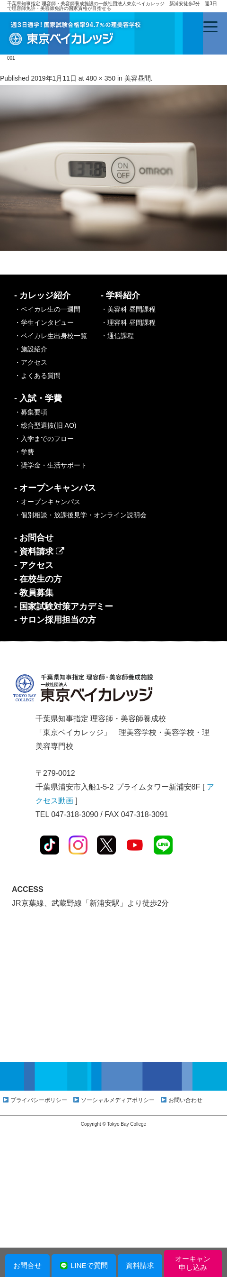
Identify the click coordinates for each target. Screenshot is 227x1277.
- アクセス (33, 565)
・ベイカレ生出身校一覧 (50, 336)
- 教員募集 (33, 592)
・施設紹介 (30, 349)
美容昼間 (137, 78)
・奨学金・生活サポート (50, 465)
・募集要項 (30, 412)
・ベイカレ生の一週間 (47, 309)
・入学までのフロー (44, 438)
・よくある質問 (37, 375)
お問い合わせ (185, 1100)
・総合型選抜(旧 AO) (45, 425)
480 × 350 (100, 78)
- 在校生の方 (38, 579)
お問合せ (27, 1265)
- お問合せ (33, 537)
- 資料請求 (39, 551)
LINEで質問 (83, 1265)
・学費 (24, 452)
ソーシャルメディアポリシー (118, 1100)
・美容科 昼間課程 (128, 309)
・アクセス (30, 362)
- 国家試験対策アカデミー (63, 606)
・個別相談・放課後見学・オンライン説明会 (80, 515)
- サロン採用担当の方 (55, 620)
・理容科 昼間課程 (128, 322)
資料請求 (140, 1265)
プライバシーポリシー (38, 1100)
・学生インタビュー (44, 322)
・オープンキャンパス (47, 501)
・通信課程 (117, 336)
